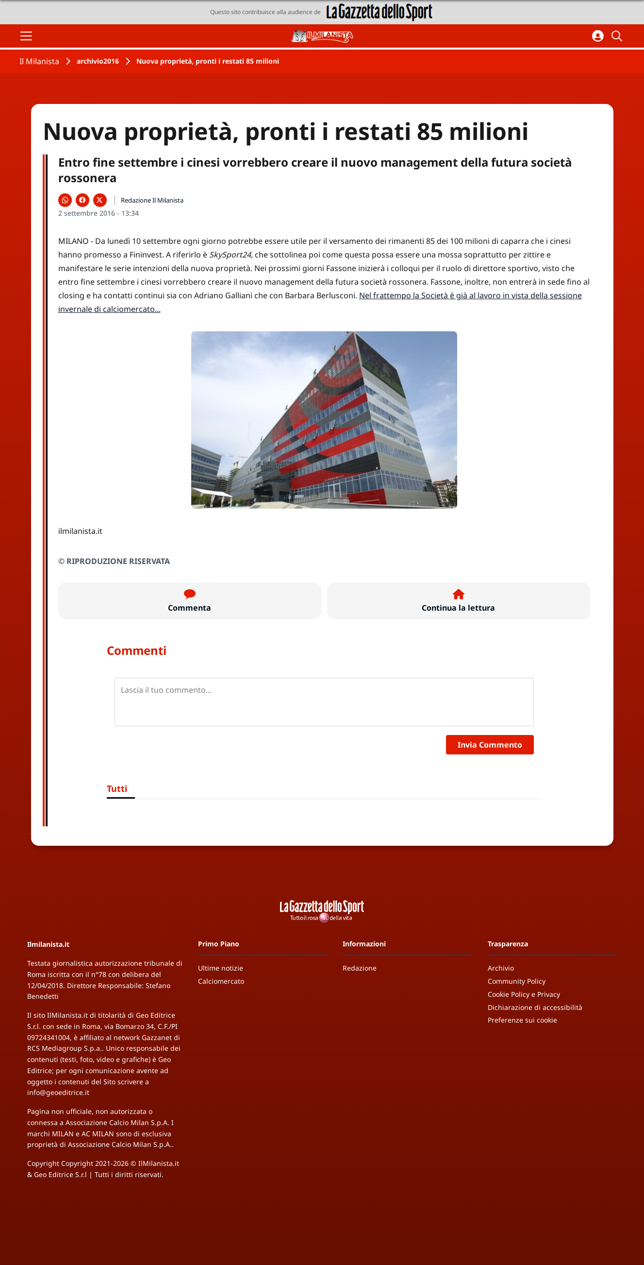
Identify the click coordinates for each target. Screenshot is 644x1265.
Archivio (501, 968)
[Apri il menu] (26, 36)
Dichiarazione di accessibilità (535, 1007)
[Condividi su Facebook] (82, 200)
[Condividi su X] (100, 200)
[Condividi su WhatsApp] (65, 200)
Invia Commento (490, 744)
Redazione (360, 968)
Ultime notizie (220, 968)
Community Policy (516, 981)
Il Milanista (39, 61)
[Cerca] (618, 36)
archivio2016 (98, 61)
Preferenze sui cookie (522, 1020)
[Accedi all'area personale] (598, 36)
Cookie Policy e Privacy (524, 994)
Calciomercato (221, 981)
